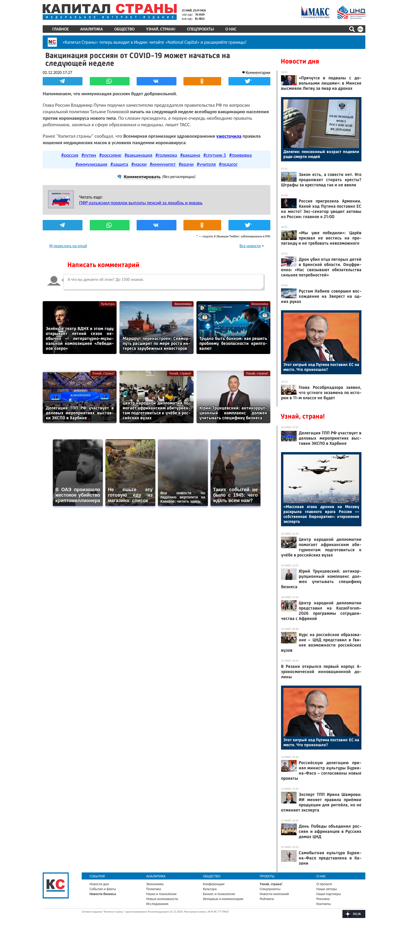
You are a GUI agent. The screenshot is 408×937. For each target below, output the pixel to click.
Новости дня (300, 61)
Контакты (323, 904)
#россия (69, 155)
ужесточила (228, 136)
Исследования (157, 904)
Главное (60, 29)
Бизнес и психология (219, 894)
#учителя (206, 164)
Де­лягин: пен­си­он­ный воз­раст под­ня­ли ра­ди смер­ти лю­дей (321, 154)
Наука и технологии (161, 894)
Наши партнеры (328, 894)
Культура (107, 303)
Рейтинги (267, 899)
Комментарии (258, 72)
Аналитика (91, 29)
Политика (153, 889)
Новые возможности (162, 899)
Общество (124, 29)
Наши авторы (326, 889)
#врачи (186, 164)
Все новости (250, 245)
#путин (88, 155)
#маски (138, 164)
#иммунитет (163, 164)
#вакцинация (138, 155)
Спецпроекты (200, 29)
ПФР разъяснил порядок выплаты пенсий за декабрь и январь (140, 202)
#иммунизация (91, 164)
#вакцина (190, 155)
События (97, 876)
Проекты (267, 876)
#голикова (166, 155)
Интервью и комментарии (223, 899)
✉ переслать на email (68, 245)
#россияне (110, 155)
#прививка (240, 155)
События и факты (103, 889)
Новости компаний (274, 894)
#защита (119, 164)
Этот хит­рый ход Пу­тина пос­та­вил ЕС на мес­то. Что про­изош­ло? (321, 367)
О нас (230, 29)
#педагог (228, 164)
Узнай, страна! (160, 29)
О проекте (324, 884)
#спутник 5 (214, 155)
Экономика (182, 303)
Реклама (323, 899)
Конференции (214, 884)
